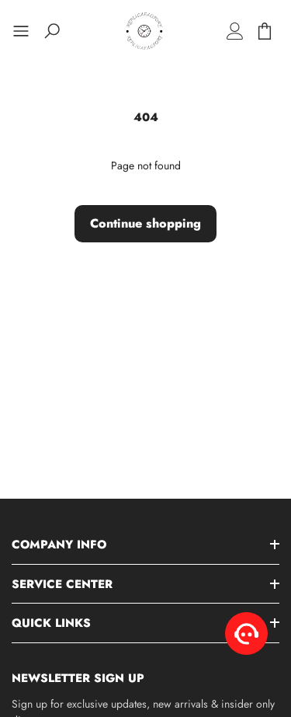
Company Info (59, 544)
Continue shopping (145, 223)
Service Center (62, 584)
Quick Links (51, 623)
